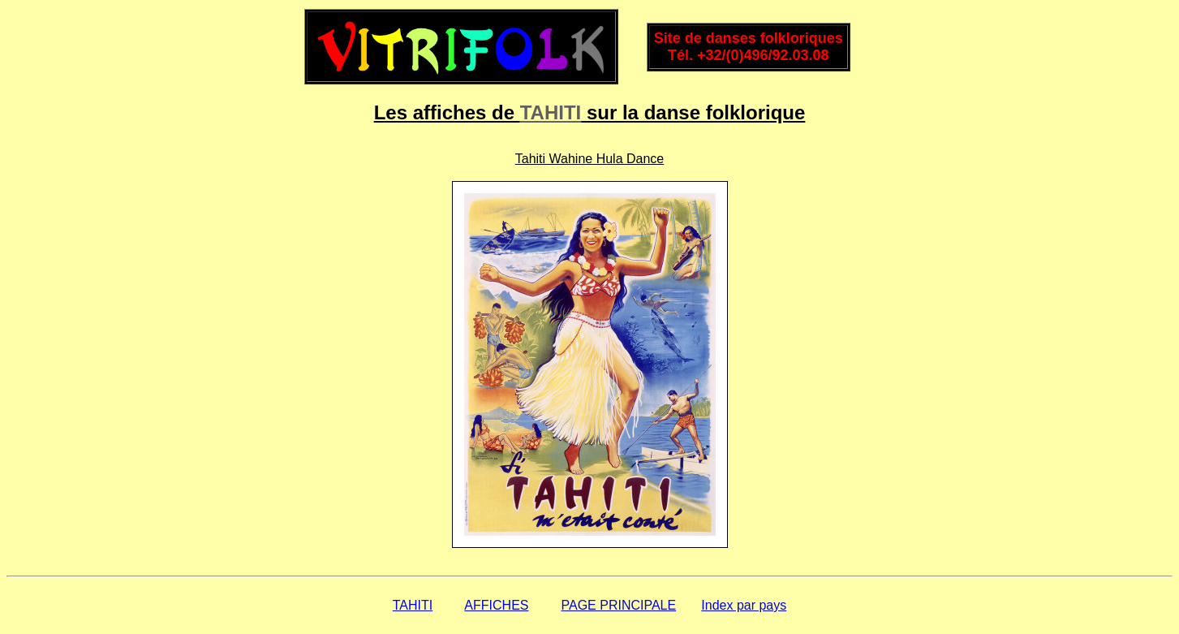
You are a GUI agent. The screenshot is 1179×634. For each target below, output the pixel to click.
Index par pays (743, 605)
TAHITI (551, 112)
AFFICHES (496, 605)
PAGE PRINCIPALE (619, 605)
